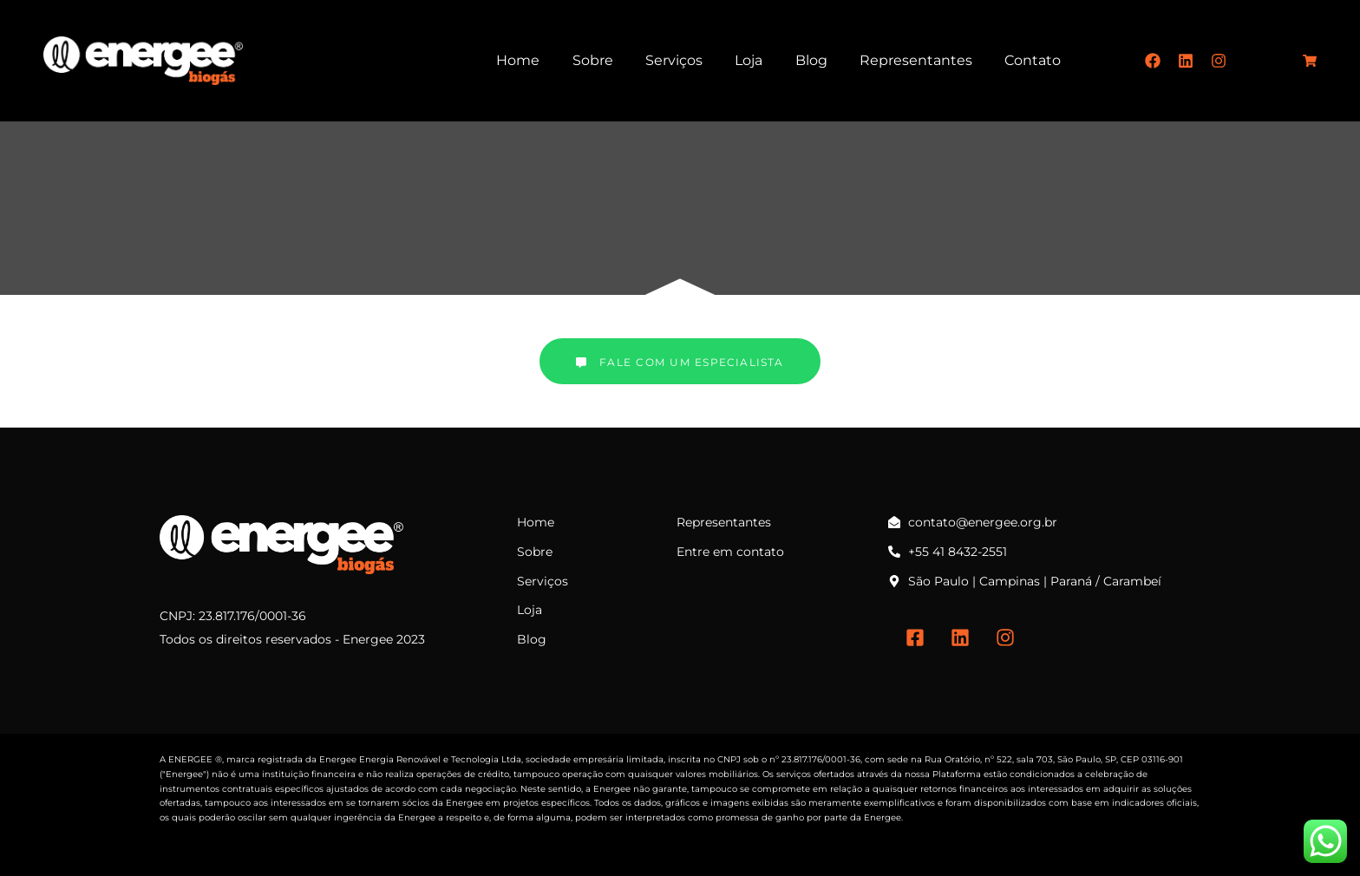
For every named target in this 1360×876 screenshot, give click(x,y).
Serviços (674, 60)
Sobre (592, 60)
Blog (811, 60)
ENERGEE (190, 759)
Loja (748, 60)
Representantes (916, 60)
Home (517, 60)
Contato (1032, 60)
